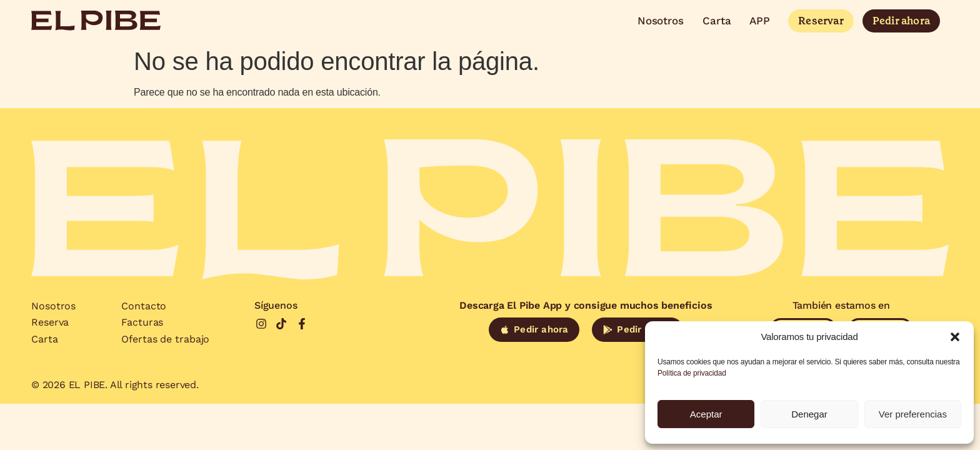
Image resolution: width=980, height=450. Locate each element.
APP (759, 20)
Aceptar (706, 414)
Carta (716, 20)
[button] (955, 337)
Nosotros (661, 20)
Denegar (809, 414)
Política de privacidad (692, 373)
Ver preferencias (913, 414)
